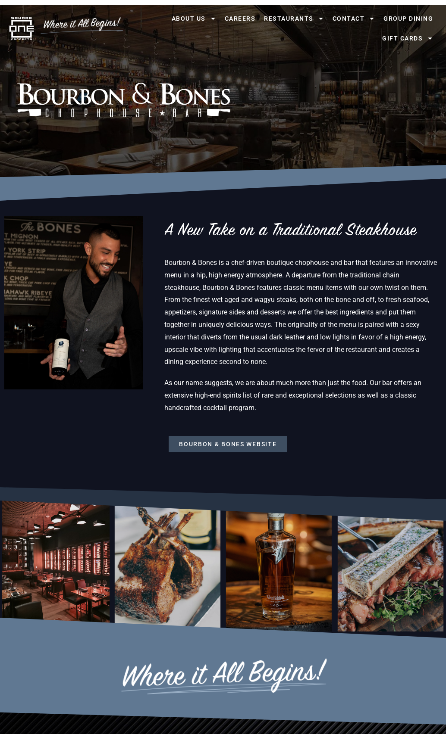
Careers (240, 18)
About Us (194, 18)
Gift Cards (407, 38)
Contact (354, 18)
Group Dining (408, 18)
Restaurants (294, 18)
